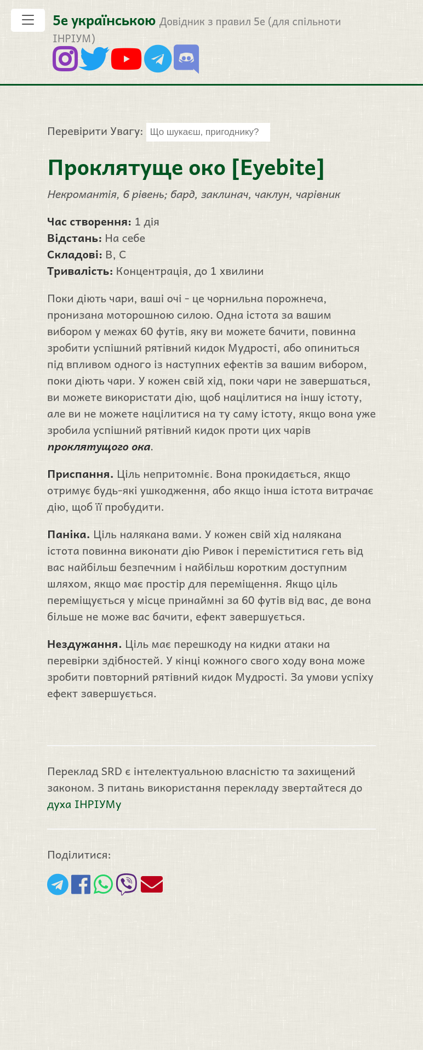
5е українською (104, 19)
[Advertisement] (211, 973)
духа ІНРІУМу (84, 803)
